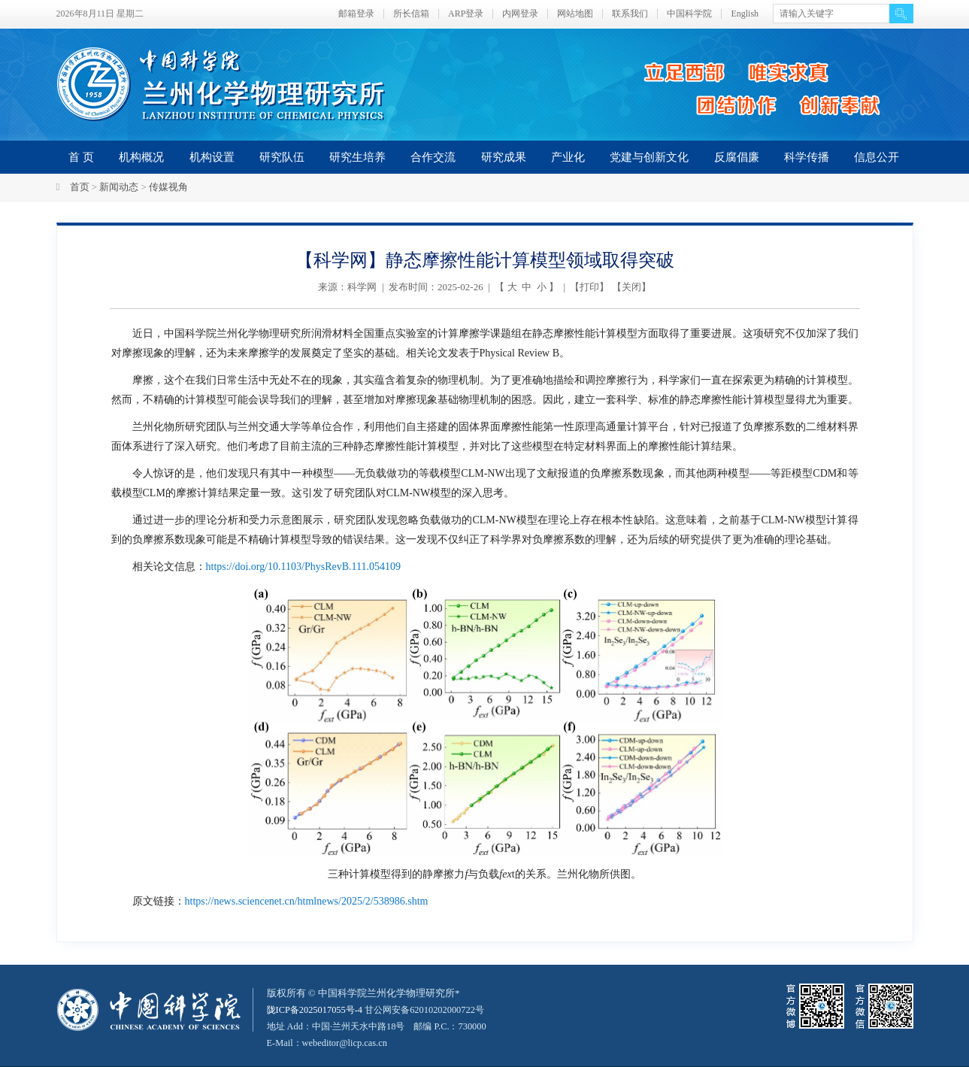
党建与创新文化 (649, 157)
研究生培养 (357, 157)
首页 (79, 186)
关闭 (631, 287)
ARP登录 (465, 14)
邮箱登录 (356, 14)
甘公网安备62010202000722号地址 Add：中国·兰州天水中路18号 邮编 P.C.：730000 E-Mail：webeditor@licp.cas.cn (384, 1026)
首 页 (81, 157)
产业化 (568, 157)
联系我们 (630, 14)
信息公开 (876, 157)
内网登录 (520, 14)
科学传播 (806, 157)
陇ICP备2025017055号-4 (317, 1009)
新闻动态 (118, 186)
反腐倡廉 (736, 157)
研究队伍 (281, 157)
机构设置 (212, 157)
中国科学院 (689, 14)
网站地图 (575, 14)
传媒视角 (168, 186)
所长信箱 (411, 14)
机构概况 (141, 157)
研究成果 (503, 157)
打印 (589, 287)
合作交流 (433, 157)
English (745, 14)
